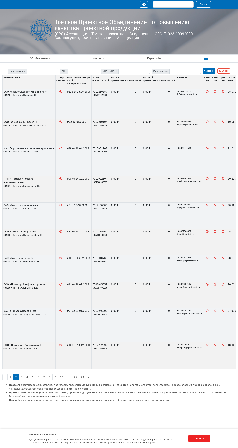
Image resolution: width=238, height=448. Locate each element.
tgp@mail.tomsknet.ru (188, 207)
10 (61, 377)
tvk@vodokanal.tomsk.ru (189, 181)
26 (82, 377)
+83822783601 (184, 231)
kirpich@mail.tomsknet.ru (189, 313)
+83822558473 (184, 205)
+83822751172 (184, 310)
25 (75, 377)
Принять (199, 438)
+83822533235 (184, 257)
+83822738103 (184, 91)
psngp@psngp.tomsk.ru (188, 287)
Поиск (203, 4)
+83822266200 (184, 344)
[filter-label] (42, 71)
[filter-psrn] (134, 71)
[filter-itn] (83, 71)
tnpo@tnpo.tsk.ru (185, 234)
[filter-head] (185, 71)
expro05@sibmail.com (188, 124)
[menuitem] (206, 58)
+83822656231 (184, 121)
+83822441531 (184, 148)
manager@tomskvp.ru (187, 261)
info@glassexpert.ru (187, 94)
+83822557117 (184, 284)
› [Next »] (88, 377)
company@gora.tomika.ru (189, 347)
